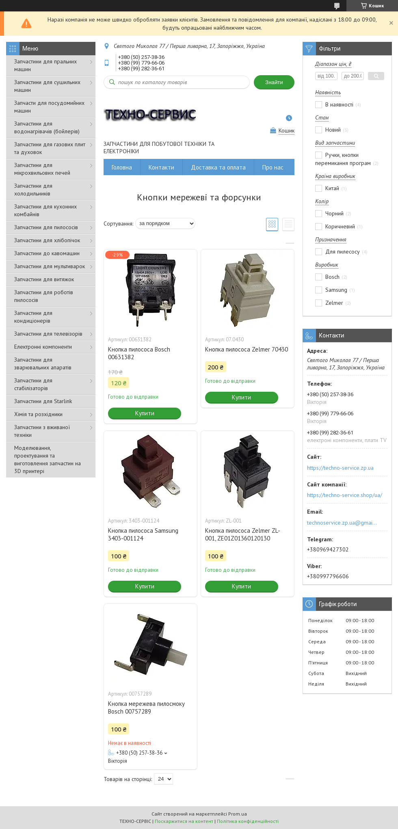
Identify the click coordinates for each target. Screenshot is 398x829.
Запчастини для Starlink (43, 401)
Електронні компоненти (43, 346)
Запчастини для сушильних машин (47, 85)
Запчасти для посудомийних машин (49, 106)
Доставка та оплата (218, 167)
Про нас (272, 167)
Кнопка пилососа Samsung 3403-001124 (143, 534)
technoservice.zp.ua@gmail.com (342, 522)
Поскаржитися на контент (184, 821)
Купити (144, 413)
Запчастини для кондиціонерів (33, 316)
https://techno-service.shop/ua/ (344, 495)
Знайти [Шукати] (274, 82)
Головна (122, 167)
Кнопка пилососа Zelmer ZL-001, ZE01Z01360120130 (242, 534)
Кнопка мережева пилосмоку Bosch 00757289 (146, 707)
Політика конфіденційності (248, 821)
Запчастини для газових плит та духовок (49, 148)
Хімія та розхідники (38, 414)
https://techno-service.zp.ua (340, 467)
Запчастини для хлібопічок (47, 240)
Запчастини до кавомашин (47, 253)
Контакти (161, 167)
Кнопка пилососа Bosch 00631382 (139, 353)
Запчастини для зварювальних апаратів (42, 363)
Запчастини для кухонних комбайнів (45, 210)
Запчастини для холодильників (33, 189)
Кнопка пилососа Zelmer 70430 (246, 349)
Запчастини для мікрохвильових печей (42, 168)
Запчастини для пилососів (46, 227)
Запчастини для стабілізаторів (33, 384)
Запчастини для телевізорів (48, 333)
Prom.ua (237, 814)
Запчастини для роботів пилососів (43, 296)
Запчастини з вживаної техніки (42, 430)
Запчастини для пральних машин (45, 65)
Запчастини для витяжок (44, 279)
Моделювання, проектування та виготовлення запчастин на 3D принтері (47, 459)
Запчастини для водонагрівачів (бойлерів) (47, 127)
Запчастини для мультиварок (49, 266)
